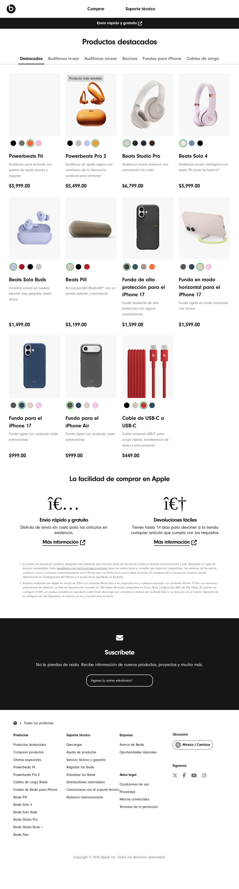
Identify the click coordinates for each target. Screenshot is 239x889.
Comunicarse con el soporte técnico (92, 790)
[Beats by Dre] (11, 8)
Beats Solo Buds (25, 812)
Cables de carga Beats (30, 782)
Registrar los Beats (80, 767)
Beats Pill (20, 797)
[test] (63, 542)
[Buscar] (229, 9)
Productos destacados (29, 745)
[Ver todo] (31, 59)
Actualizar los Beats (80, 775)
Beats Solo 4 (22, 805)
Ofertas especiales (27, 760)
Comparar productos (28, 752)
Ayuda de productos (81, 752)
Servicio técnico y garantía (85, 760)
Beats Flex (20, 835)
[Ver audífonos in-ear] (63, 59)
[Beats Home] (15, 723)
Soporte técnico (140, 8)
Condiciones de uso (134, 784)
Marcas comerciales (134, 799)
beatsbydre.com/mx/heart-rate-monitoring (82, 568)
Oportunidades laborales (138, 752)
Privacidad (127, 792)
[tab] (13, 143)
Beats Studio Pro (25, 820)
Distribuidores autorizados (85, 782)
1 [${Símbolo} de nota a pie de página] (101, 175)
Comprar (95, 8)
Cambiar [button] (192, 746)
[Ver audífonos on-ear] (101, 59)
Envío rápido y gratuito (119, 23)
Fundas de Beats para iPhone (35, 790)
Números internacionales (84, 797)
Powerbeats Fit (24, 767)
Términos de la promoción (139, 807)
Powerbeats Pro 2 (26, 775)
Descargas (74, 745)
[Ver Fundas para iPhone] (162, 59)
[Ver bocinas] (130, 59)
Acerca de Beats (132, 745)
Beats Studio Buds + (28, 827)
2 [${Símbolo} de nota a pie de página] (218, 169)
